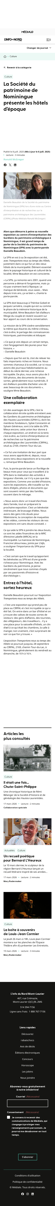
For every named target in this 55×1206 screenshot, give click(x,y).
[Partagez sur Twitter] (10, 165)
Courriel (27, 1096)
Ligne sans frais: (27, 1011)
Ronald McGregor (14, 159)
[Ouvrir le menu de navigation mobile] (48, 39)
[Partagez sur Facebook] (5, 165)
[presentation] (29, 1145)
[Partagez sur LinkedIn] (15, 165)
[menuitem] (39, 48)
